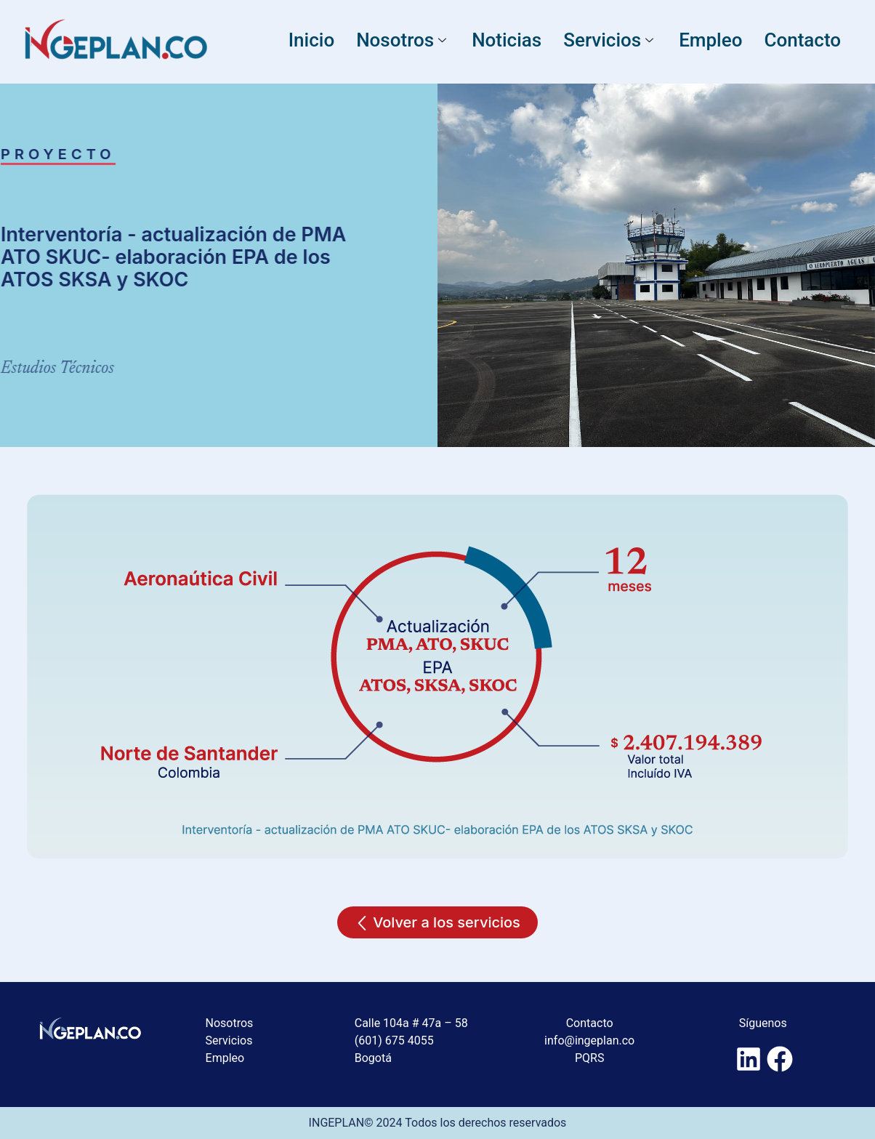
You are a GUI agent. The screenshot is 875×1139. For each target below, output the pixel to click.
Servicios (610, 40)
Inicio (311, 40)
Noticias (506, 40)
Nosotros (403, 40)
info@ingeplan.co (589, 1040)
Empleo (710, 40)
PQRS (589, 1058)
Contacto (802, 40)
